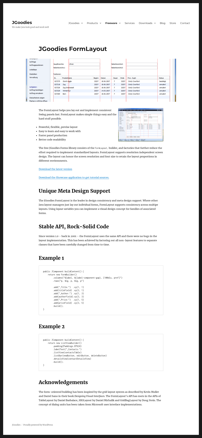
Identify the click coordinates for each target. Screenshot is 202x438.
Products (92, 23)
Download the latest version (55, 169)
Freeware (111, 23)
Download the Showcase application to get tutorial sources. (74, 177)
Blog (162, 23)
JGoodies (22, 22)
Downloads (145, 23)
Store (173, 23)
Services (130, 23)
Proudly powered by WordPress (38, 425)
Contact (185, 23)
